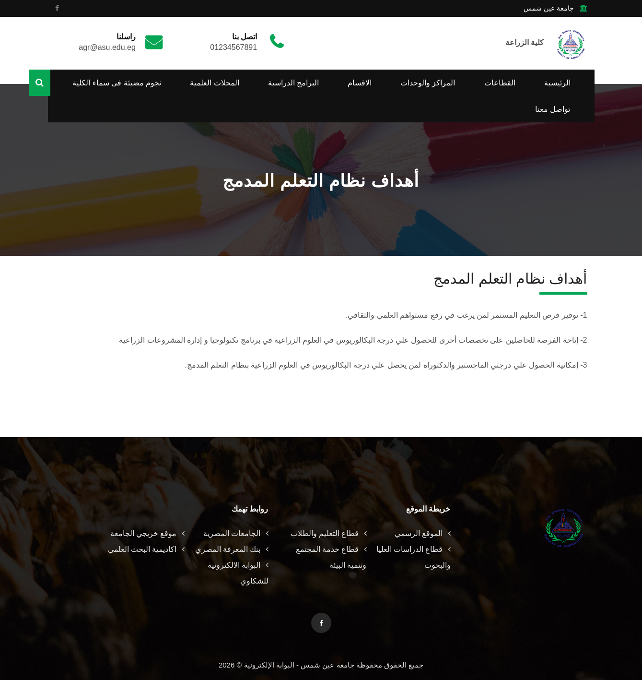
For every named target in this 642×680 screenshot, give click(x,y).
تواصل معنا (552, 109)
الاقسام (360, 83)
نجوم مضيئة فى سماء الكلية (116, 83)
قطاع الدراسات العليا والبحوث (413, 557)
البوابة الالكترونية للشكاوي (238, 573)
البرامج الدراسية (293, 83)
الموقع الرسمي (422, 533)
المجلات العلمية (214, 83)
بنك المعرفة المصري (231, 549)
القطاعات (499, 83)
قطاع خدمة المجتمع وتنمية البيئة (331, 557)
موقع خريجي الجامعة (147, 533)
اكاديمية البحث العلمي (146, 549)
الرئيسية (557, 83)
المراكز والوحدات (427, 83)
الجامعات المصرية (235, 533)
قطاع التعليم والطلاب (329, 533)
